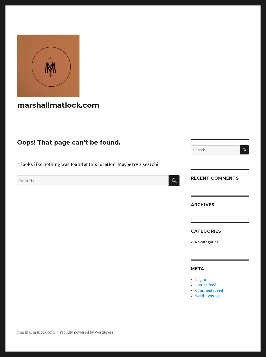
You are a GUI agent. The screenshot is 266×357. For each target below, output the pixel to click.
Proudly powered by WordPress (86, 332)
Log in (200, 279)
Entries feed (205, 285)
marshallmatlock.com (58, 105)
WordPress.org (208, 296)
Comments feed (209, 290)
